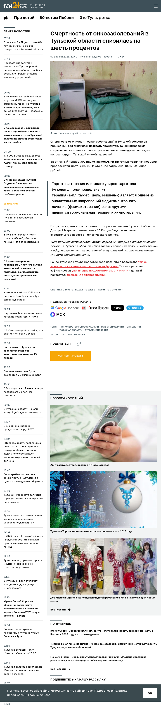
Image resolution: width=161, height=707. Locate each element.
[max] (57, 314)
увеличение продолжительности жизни (100, 270)
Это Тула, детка (95, 18)
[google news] (64, 308)
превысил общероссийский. (87, 275)
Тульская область (71, 330)
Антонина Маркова (73, 335)
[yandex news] (95, 308)
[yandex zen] (117, 308)
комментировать (71, 356)
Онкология (134, 327)
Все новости (58, 610)
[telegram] (135, 308)
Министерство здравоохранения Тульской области (92, 327)
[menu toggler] (156, 6)
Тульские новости (96, 330)
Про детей (24, 18)
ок (150, 693)
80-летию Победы (57, 18)
